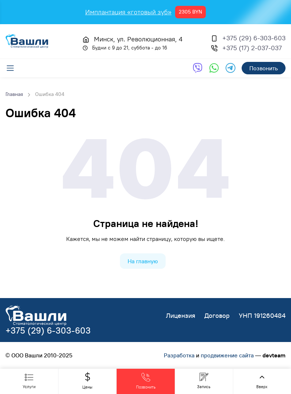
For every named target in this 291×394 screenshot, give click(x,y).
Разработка (179, 355)
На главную (143, 261)
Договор (217, 315)
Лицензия (180, 315)
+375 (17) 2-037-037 (252, 48)
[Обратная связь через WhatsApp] (214, 68)
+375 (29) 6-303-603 (254, 38)
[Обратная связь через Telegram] (230, 68)
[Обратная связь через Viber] (197, 68)
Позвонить (263, 68)
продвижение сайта (227, 355)
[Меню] (13, 68)
